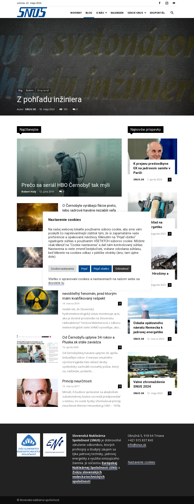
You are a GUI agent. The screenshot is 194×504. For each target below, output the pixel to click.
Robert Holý (28, 191)
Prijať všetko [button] (101, 268)
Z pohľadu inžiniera (49, 99)
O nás (101, 12)
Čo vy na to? (43, 90)
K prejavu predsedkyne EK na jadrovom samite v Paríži (151, 168)
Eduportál (157, 12)
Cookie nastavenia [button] (62, 268)
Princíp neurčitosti (77, 381)
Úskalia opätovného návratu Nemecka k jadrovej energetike (148, 327)
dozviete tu (56, 283)
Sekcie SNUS (137, 12)
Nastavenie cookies (141, 462)
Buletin (30, 90)
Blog (89, 12)
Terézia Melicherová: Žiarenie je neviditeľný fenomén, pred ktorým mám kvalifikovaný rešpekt (89, 293)
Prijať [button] (84, 268)
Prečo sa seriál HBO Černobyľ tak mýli (65, 185)
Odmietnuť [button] (122, 268)
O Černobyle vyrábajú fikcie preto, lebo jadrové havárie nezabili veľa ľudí (89, 210)
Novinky (76, 12)
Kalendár (117, 12)
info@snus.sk (137, 445)
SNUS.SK (30, 109)
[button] (172, 13)
